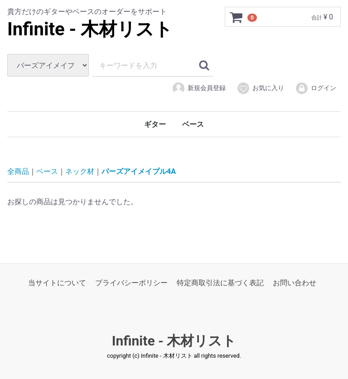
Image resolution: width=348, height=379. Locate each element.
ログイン (315, 88)
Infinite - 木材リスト (90, 29)
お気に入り (260, 88)
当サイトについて (57, 282)
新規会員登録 (199, 88)
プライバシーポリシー (131, 282)
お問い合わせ (294, 282)
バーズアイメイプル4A (139, 171)
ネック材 (79, 171)
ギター (155, 124)
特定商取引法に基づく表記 (220, 282)
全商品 (18, 171)
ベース (193, 124)
